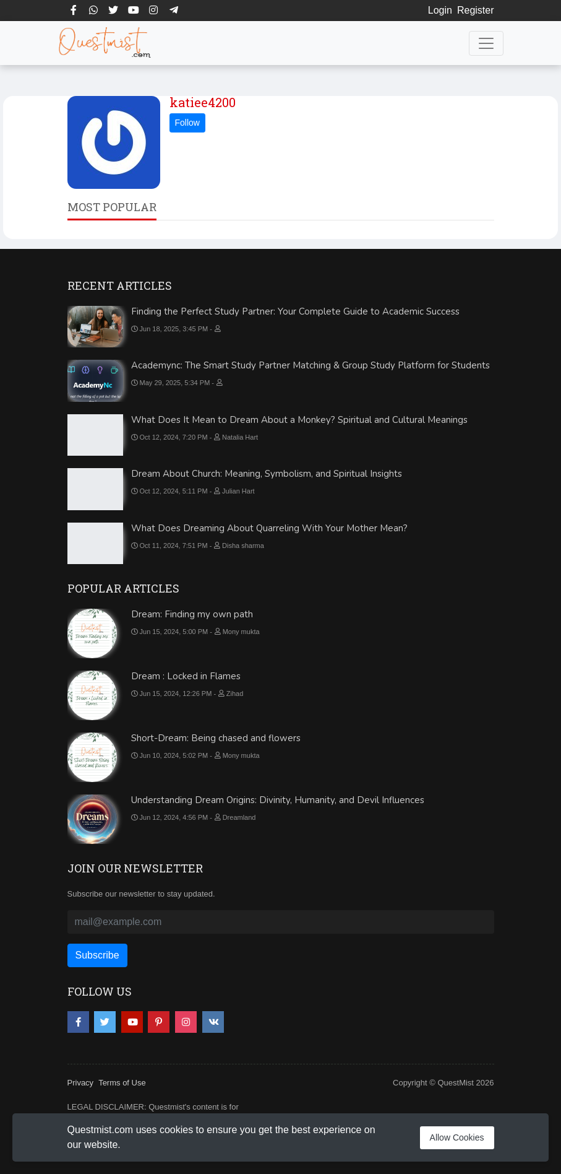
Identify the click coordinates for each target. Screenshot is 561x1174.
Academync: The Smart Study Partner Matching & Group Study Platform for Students (310, 365)
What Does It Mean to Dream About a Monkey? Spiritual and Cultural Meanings (299, 420)
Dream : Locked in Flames (186, 676)
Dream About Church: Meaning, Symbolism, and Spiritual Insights (266, 473)
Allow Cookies (457, 1137)
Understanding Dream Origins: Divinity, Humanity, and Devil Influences (277, 800)
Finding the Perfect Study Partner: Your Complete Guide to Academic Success (295, 311)
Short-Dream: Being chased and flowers (216, 738)
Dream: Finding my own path (192, 614)
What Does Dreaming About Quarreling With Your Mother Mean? (269, 528)
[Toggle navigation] (486, 43)
